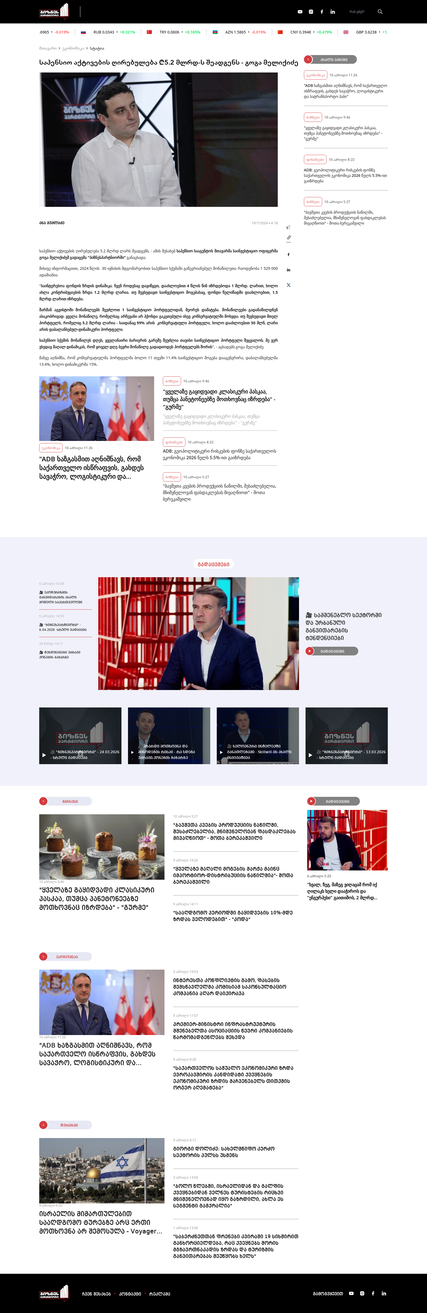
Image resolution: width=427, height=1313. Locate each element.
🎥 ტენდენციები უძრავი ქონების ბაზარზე (59, 655)
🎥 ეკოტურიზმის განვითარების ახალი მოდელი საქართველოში (60, 597)
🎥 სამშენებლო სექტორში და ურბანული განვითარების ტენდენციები (344, 627)
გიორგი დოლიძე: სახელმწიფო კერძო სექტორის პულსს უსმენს (223, 1152)
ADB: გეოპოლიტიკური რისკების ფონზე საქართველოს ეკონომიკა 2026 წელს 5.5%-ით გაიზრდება (219, 454)
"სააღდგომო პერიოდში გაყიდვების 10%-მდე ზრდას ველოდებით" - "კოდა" (233, 916)
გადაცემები (108, 11)
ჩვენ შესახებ (96, 1294)
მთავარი (48, 48)
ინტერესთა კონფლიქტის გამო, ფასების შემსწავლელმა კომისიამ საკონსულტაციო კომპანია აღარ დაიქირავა (229, 987)
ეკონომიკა (181, 11)
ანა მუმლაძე (51, 223)
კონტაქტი (130, 1294)
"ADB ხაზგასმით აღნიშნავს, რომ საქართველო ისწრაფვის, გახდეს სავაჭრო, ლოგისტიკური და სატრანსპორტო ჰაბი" (91, 468)
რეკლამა (159, 1294)
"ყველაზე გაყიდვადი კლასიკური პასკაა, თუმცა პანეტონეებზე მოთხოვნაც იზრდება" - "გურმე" (219, 399)
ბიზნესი (172, 381)
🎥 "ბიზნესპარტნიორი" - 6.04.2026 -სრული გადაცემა (63, 628)
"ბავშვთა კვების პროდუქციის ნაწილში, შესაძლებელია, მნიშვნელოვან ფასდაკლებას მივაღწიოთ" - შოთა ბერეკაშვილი (219, 492)
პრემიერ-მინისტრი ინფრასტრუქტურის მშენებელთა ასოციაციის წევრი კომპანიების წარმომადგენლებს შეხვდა (233, 1031)
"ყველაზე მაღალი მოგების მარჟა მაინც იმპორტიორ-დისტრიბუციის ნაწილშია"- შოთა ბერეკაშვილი (233, 876)
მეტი (212, 11)
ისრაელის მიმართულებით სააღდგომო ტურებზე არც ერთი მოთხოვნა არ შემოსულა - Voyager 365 (97, 1223)
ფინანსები (145, 11)
